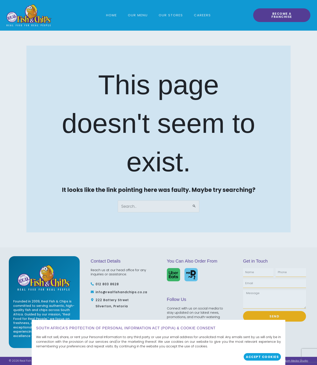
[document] (158, 182)
